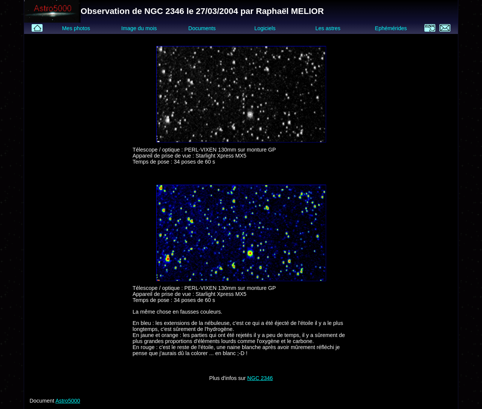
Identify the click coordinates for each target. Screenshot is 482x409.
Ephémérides (391, 28)
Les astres (328, 28)
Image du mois (139, 28)
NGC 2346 (260, 378)
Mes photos (76, 28)
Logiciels (265, 28)
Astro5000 (67, 401)
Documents (202, 28)
